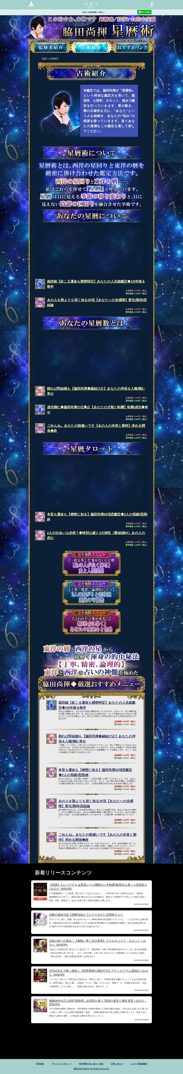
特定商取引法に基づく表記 (91, 1064)
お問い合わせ (117, 1064)
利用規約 (40, 1064)
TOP (44, 58)
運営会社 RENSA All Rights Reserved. (91, 1069)
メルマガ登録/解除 (138, 1064)
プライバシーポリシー (61, 1064)
